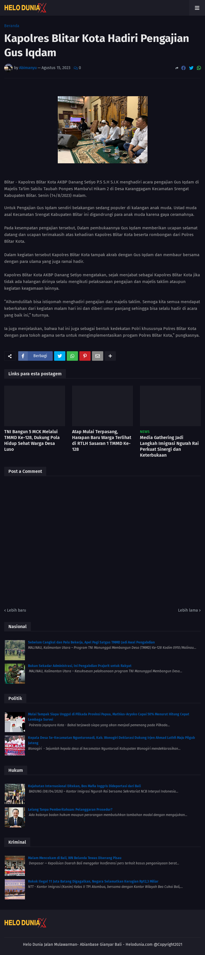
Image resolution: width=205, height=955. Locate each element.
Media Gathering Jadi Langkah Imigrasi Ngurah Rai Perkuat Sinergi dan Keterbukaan (169, 446)
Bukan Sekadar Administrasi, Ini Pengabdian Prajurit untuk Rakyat (80, 666)
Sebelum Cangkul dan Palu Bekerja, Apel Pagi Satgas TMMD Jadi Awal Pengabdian (91, 642)
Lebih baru (16, 610)
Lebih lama (188, 610)
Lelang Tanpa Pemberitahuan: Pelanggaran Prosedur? (70, 810)
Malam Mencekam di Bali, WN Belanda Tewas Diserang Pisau (74, 858)
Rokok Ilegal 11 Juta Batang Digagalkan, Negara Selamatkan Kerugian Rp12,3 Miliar (93, 881)
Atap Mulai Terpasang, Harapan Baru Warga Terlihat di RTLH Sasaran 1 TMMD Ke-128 (101, 440)
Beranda (11, 26)
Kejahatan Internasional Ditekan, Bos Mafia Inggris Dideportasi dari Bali (84, 786)
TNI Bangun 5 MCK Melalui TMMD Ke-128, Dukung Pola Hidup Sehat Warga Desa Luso (32, 440)
